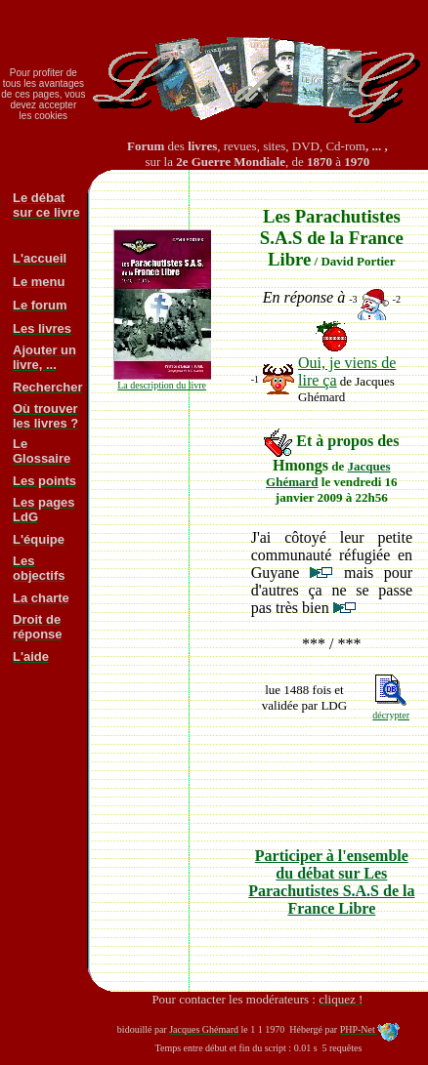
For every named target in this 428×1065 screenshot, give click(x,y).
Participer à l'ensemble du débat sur (331, 882)
